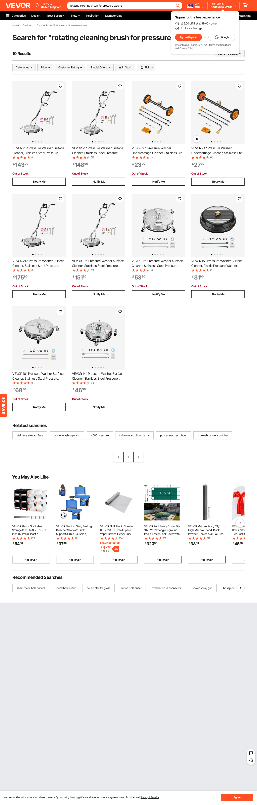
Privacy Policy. (186, 48)
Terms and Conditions (220, 44)
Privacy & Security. (150, 797)
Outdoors (28, 25)
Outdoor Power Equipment (50, 25)
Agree (237, 797)
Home (15, 25)
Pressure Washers (77, 25)
